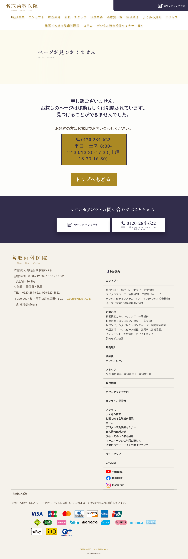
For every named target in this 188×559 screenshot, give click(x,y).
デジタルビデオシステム (119, 298)
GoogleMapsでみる (79, 298)
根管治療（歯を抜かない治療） (123, 320)
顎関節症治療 (158, 325)
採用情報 (111, 383)
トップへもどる (93, 179)
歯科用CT (133, 294)
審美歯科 (148, 320)
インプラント (113, 333)
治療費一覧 (115, 17)
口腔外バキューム (152, 294)
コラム (88, 25)
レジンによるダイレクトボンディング (127, 325)
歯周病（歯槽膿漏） (152, 329)
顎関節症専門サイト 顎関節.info (94, 549)
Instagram (115, 485)
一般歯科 (143, 316)
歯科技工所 (145, 374)
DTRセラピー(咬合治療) (141, 289)
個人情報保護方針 (116, 431)
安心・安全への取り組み (119, 436)
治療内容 (96, 17)
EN (140, 25)
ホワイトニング (144, 333)
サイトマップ (113, 453)
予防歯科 (128, 333)
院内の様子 (112, 289)
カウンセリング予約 (117, 391)
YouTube (114, 471)
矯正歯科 (111, 329)
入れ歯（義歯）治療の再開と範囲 (124, 303)
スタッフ (111, 369)
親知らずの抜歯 (114, 338)
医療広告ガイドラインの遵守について (127, 445)
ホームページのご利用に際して (123, 440)
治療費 (109, 356)
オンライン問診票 (116, 400)
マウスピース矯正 (128, 329)
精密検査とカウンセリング (121, 316)
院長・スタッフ (76, 17)
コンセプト (36, 17)
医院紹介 (54, 17)
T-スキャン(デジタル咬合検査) (153, 298)
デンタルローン (114, 360)
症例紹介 (132, 17)
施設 (123, 289)
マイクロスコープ (116, 294)
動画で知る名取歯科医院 (62, 25)
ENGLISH (111, 462)
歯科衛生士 (130, 374)
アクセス (171, 17)
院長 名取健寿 (114, 374)
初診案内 (17, 17)
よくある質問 (152, 17)
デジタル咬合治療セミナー (115, 25)
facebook (114, 478)
